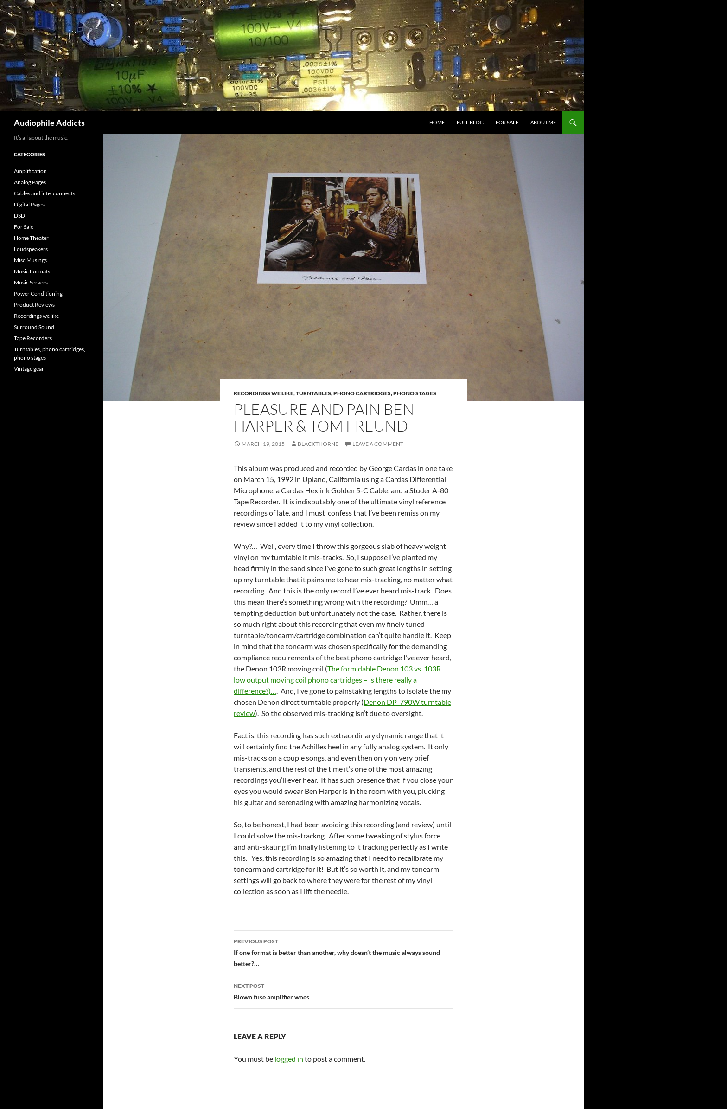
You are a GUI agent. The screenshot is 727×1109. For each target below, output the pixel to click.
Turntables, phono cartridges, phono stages (366, 393)
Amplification (30, 171)
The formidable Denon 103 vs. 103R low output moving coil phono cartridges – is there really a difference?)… (337, 679)
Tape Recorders (33, 338)
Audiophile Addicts (49, 122)
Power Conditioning (38, 293)
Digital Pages (29, 204)
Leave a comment (377, 443)
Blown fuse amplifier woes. (343, 990)
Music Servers (31, 282)
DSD (19, 215)
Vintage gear (29, 368)
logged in (288, 1058)
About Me (543, 122)
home (437, 122)
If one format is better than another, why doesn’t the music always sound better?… (343, 951)
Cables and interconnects (44, 193)
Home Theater (31, 237)
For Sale (507, 122)
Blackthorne (318, 443)
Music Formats (32, 271)
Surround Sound (34, 326)
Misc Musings (30, 260)
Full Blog (470, 122)
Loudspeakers (31, 248)
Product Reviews (34, 304)
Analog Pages (30, 182)
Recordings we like (263, 393)
